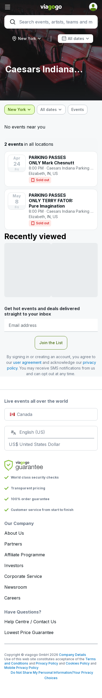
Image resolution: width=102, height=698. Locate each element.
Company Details (72, 655)
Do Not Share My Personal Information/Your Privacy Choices (51, 675)
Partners (13, 544)
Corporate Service (23, 576)
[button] (20, 7)
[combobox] (26, 38)
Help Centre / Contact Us (30, 621)
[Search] (51, 22)
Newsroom (15, 587)
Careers (12, 598)
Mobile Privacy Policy (21, 668)
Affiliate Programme (24, 554)
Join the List (51, 342)
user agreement (27, 362)
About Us (14, 533)
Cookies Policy (78, 663)
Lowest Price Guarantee (29, 632)
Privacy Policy (47, 663)
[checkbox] (77, 109)
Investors (13, 565)
